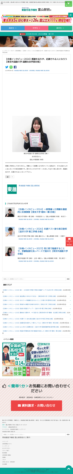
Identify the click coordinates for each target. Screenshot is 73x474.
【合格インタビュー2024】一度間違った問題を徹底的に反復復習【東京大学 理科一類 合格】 (42, 210)
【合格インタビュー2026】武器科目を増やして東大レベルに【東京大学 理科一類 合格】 (30, 323)
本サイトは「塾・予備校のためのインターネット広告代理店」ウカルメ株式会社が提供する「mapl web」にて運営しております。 (36, 472)
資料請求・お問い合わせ (36, 405)
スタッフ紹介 (5, 450)
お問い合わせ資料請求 (69, 242)
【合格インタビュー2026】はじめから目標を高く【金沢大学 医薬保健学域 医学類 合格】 (31, 327)
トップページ (5, 51)
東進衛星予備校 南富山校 (8, 431)
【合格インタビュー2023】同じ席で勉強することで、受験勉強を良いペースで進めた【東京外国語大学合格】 (43, 251)
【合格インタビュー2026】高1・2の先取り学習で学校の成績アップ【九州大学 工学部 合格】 (32, 290)
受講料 (4, 457)
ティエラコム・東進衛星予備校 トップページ (13, 429)
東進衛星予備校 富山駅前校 (43, 70)
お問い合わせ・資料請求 (8, 462)
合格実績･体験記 (6, 455)
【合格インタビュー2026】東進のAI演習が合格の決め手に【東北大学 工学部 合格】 (29, 304)
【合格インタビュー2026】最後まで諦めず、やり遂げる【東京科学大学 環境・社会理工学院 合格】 (34, 313)
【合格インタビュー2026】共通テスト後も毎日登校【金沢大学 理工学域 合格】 (42, 230)
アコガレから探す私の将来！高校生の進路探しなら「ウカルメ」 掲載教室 (36, 469)
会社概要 (4, 464)
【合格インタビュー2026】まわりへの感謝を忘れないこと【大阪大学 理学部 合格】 (29, 300)
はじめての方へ (6, 448)
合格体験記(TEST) (7, 444)
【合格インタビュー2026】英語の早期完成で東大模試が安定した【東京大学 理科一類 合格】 (32, 331)
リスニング (5, 441)
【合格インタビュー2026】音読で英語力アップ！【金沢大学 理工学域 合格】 (27, 309)
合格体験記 (18, 51)
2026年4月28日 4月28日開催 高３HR (36, 34)
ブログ (12, 51)
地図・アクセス (68, 4)
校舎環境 (4, 453)
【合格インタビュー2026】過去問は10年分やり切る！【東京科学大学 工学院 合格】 (29, 296)
